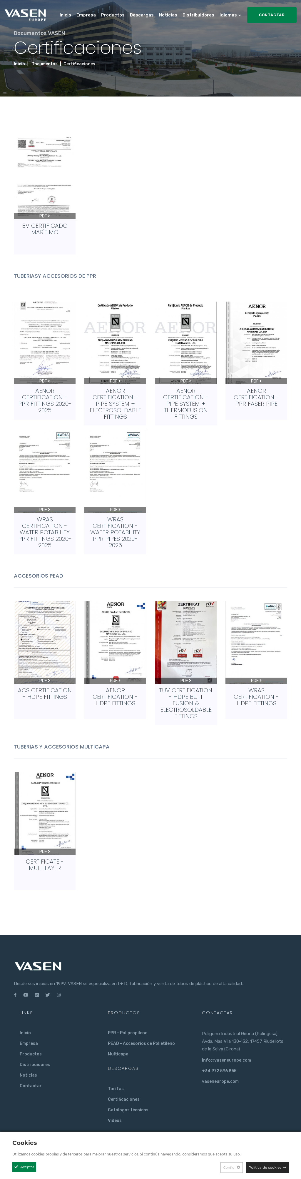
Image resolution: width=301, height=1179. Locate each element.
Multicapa (118, 1054)
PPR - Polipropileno (128, 1032)
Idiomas (228, 15)
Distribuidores (198, 15)
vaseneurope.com (220, 1081)
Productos (113, 15)
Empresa (86, 15)
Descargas (142, 15)
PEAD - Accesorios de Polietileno (141, 1043)
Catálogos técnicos (128, 1110)
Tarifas (116, 1088)
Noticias (168, 15)
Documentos (44, 63)
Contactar (272, 15)
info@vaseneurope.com (226, 1060)
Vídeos (115, 1120)
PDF (44, 216)
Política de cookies (265, 1167)
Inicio (65, 15)
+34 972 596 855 (219, 1070)
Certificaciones (124, 1099)
